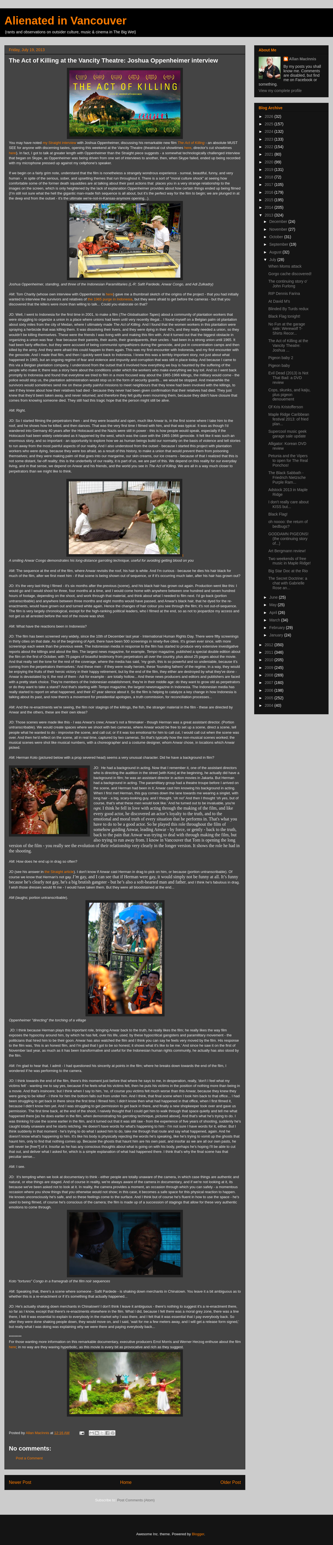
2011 (269, 652)
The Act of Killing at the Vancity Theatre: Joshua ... (288, 345)
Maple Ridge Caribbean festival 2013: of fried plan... (288, 419)
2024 (269, 131)
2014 (269, 207)
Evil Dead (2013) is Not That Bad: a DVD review (288, 378)
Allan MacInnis (302, 59)
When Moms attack (285, 266)
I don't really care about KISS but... (288, 504)
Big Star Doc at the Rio (288, 571)
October (276, 237)
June (274, 597)
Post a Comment (29, 1458)
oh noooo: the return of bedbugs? (288, 524)
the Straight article (59, 872)
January (276, 635)
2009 (269, 667)
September (279, 244)
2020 (269, 162)
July (273, 259)
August (275, 252)
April (273, 612)
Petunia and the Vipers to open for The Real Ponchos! (288, 460)
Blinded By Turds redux (288, 309)
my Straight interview (59, 143)
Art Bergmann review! (287, 551)
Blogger (198, 1534)
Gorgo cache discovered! (290, 274)
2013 (269, 215)
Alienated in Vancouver (65, 20)
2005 (269, 698)
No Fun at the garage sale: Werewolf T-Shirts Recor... (286, 329)
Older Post (230, 1482)
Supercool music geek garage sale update (287, 433)
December (278, 221)
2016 (269, 192)
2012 (269, 645)
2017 (269, 184)
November (278, 229)
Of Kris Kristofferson (285, 407)
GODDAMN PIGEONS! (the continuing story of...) (288, 539)
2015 (269, 200)
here (187, 148)
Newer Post (20, 1482)
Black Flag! (277, 514)
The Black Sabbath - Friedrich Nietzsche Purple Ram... (287, 477)
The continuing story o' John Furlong (287, 283)
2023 (269, 139)
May (273, 605)
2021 (269, 154)
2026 (269, 116)
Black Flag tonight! (284, 316)
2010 (269, 660)
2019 (269, 169)
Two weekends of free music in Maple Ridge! (289, 561)
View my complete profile (280, 90)
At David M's (279, 301)
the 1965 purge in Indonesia (110, 299)
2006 (269, 690)
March (275, 620)
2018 (269, 177)
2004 (269, 705)
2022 (269, 147)
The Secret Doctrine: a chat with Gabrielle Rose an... (287, 583)
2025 (269, 124)
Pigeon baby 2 (280, 357)
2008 (269, 675)
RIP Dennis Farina (284, 293)
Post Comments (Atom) (136, 1500)
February (277, 627)
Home (126, 1482)
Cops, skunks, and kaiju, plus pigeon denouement (289, 395)
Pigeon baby (279, 365)
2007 (269, 682)
